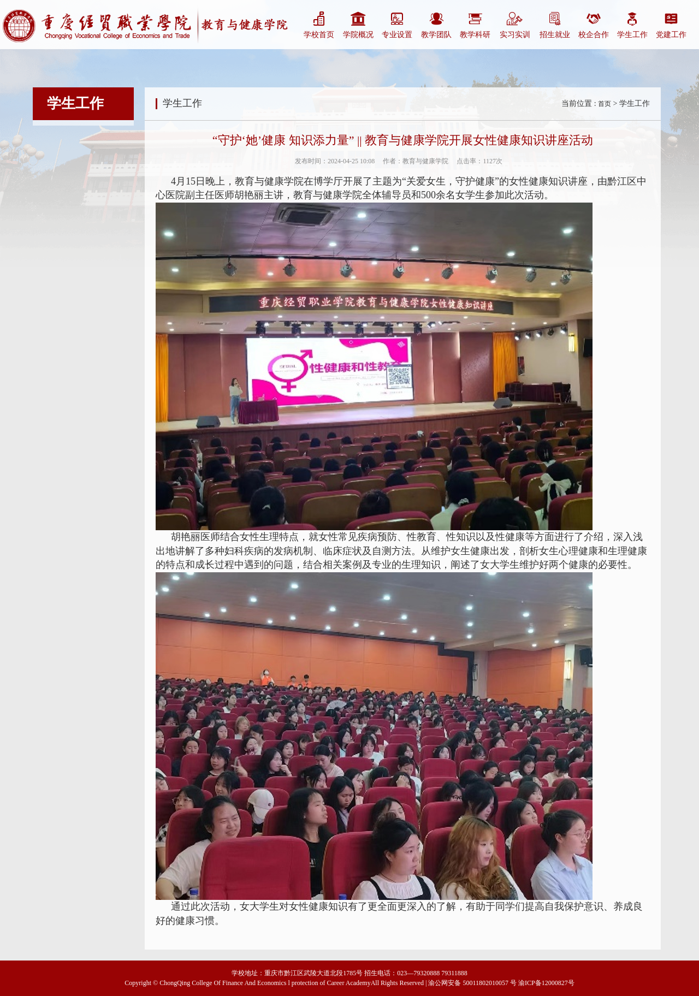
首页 (604, 104)
